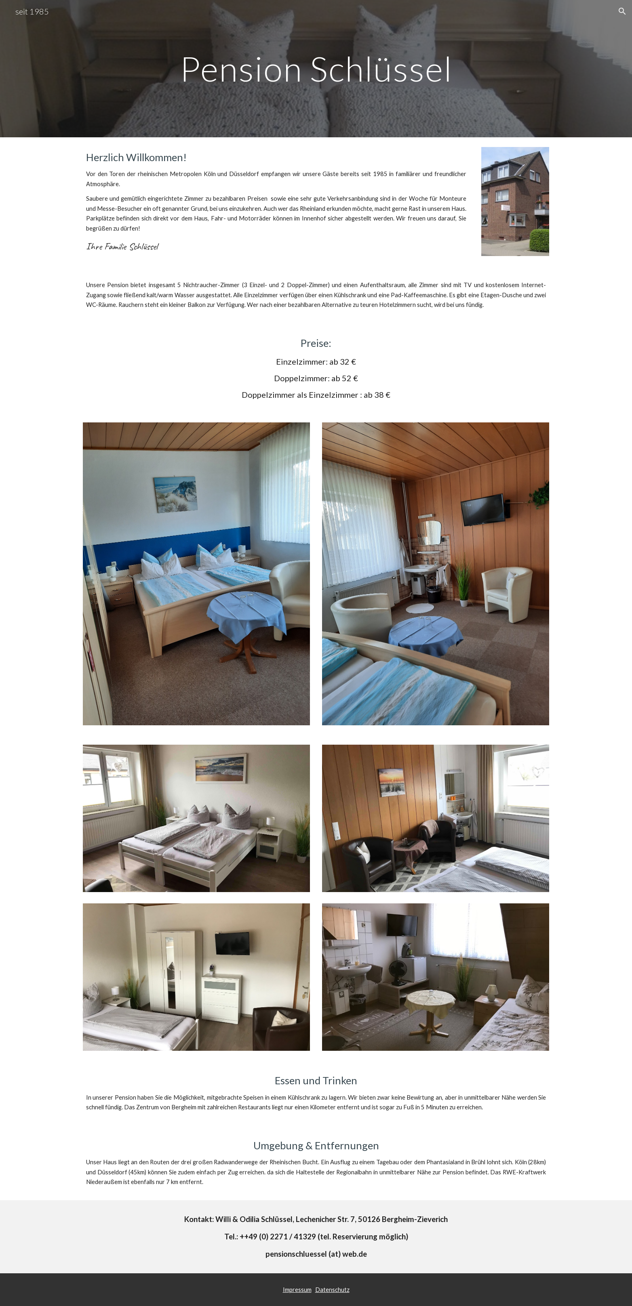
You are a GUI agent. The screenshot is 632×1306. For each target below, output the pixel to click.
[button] (622, 11)
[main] (316, 68)
